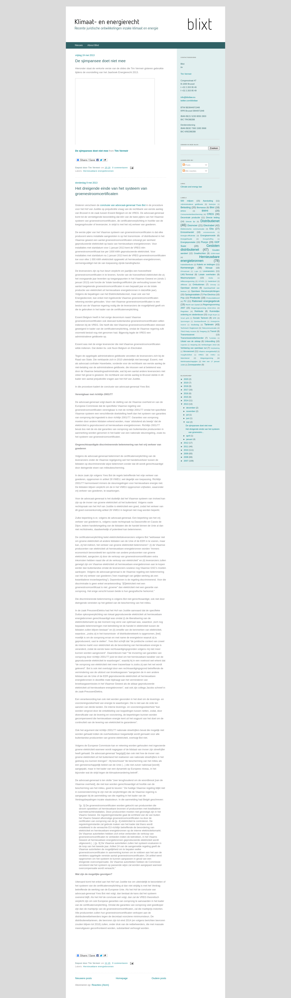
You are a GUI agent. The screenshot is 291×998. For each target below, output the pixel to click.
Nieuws (79, 45)
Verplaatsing (215, 348)
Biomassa (201, 207)
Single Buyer (212, 315)
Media (210, 278)
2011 (186, 446)
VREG (201, 355)
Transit (213, 331)
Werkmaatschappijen (189, 361)
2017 (186, 390)
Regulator (185, 311)
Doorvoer (192, 225)
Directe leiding (213, 217)
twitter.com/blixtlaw (189, 100)
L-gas (196, 271)
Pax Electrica (209, 294)
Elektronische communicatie (192, 229)
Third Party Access (188, 331)
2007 (186, 461)
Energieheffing (208, 239)
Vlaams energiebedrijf (208, 351)
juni (188, 418)
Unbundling (210, 341)
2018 (186, 386)
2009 (186, 453)
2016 (186, 393)
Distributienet (210, 221)
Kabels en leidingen (206, 264)
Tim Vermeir (121, 150)
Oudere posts (159, 978)
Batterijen (212, 204)
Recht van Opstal (193, 305)
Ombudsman (198, 284)
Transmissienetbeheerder (192, 338)
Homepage (122, 978)
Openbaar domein (189, 288)
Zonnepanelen (194, 365)
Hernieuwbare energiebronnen (98, 171)
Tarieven (209, 324)
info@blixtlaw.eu (188, 97)
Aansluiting (208, 201)
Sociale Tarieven (200, 318)
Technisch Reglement (189, 328)
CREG (210, 214)
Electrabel (208, 225)
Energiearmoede (207, 235)
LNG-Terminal (187, 274)
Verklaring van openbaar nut (194, 348)
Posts (187, 165)
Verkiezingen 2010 (209, 345)
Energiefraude (186, 239)
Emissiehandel (187, 232)
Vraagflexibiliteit (186, 355)
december (191, 408)
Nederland (212, 281)
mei (188, 422)
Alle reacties (189, 171)
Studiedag (195, 325)
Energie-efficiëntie (188, 236)
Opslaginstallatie (192, 294)
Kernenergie (187, 267)
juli (187, 415)
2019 (186, 383)
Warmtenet (185, 358)
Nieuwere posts (83, 978)
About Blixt (93, 45)
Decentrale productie (190, 217)
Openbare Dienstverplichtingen (205, 291)
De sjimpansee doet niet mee (100, 61)
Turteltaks (212, 338)
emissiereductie (209, 232)
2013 (186, 404)
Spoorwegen (185, 321)
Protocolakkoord (213, 298)
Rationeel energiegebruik (206, 301)
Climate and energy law (191, 187)
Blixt (212, 207)
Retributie (198, 311)
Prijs (182, 298)
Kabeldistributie (187, 265)
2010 (186, 450)
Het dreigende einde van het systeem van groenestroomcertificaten (111, 191)
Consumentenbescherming (191, 214)
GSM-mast (215, 253)
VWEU (212, 355)
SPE (214, 318)
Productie (195, 297)
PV (185, 301)
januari (189, 439)
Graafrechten (200, 253)
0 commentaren (120, 168)
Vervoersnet (188, 351)
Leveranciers (209, 271)
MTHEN (201, 281)
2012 (186, 443)
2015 (186, 397)
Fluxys (204, 242)
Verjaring (193, 345)
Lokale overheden (207, 274)
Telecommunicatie (209, 328)
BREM (183, 211)
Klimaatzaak (185, 271)
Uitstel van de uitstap (190, 341)
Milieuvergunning (187, 281)
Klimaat (209, 268)
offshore (184, 285)
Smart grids (185, 318)
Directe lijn (190, 221)
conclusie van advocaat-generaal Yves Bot (123, 205)
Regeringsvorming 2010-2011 (203, 308)
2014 (186, 400)
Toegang (203, 331)
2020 (186, 379)
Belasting (186, 207)
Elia (212, 228)
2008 (186, 457)
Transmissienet (187, 334)
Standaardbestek (200, 321)
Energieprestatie (188, 242)
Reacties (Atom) (100, 985)
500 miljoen (187, 201)
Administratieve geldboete (192, 204)
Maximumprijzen (188, 278)
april (188, 436)
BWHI (205, 210)
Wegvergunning (206, 358)
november (191, 411)
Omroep (213, 285)
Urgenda (184, 345)
